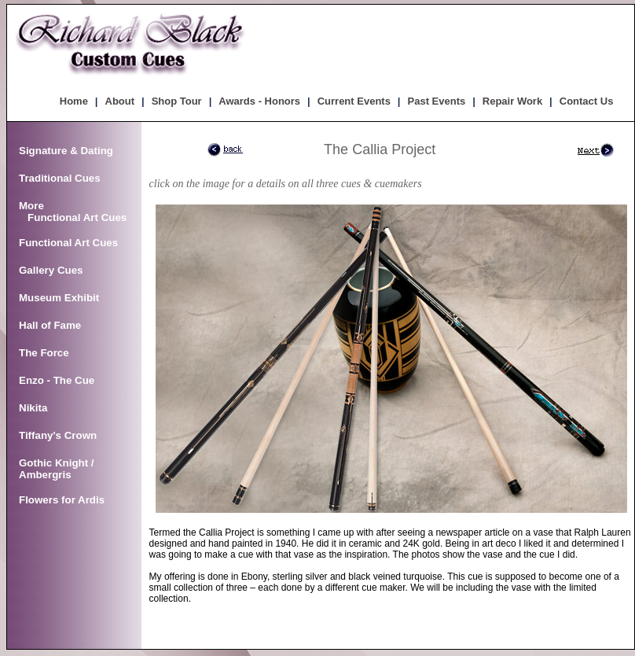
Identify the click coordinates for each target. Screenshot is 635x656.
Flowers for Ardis (62, 500)
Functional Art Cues (68, 243)
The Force (44, 353)
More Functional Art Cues (73, 211)
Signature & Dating (66, 151)
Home (74, 101)
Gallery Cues (51, 270)
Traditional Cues (60, 178)
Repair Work (512, 101)
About (120, 101)
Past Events (437, 101)
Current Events (354, 101)
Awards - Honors (259, 101)
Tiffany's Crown (58, 435)
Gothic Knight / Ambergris (56, 469)
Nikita (33, 408)
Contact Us (587, 101)
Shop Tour (177, 101)
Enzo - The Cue (56, 380)
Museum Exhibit (59, 298)
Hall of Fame (50, 325)
